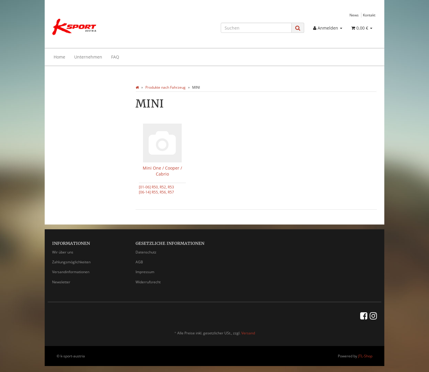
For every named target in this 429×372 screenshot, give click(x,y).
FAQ (115, 57)
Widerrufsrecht (148, 282)
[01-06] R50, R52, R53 (156, 187)
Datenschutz (146, 252)
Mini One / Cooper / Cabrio (162, 171)
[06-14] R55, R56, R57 (156, 192)
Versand (248, 333)
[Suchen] (256, 28)
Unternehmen (88, 57)
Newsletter (61, 282)
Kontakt (369, 15)
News (354, 15)
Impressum (145, 271)
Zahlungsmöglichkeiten (71, 262)
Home (59, 57)
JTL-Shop (365, 356)
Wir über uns (62, 252)
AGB (139, 262)
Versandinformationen (70, 271)
